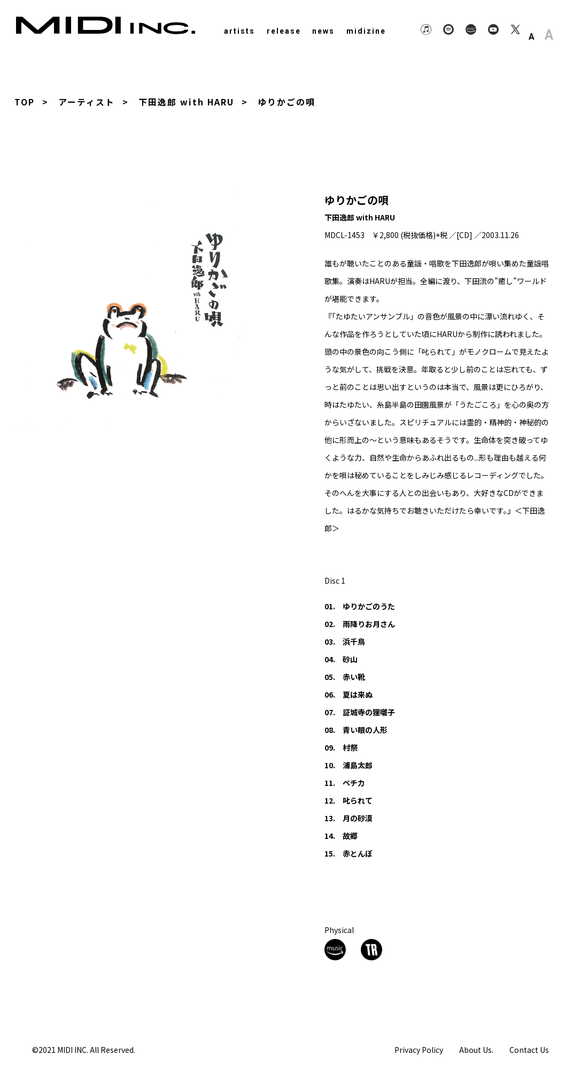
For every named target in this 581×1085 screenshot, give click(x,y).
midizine (366, 31)
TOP (24, 101)
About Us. (476, 1049)
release (284, 31)
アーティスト (86, 101)
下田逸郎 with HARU (186, 101)
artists (239, 31)
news (323, 31)
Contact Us (529, 1049)
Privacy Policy (418, 1049)
